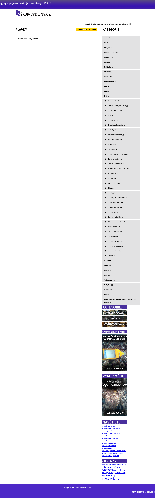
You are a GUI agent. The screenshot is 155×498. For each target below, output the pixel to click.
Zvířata (108, 62)
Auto (107, 38)
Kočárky (112, 130)
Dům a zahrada (111, 52)
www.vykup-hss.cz (109, 446)
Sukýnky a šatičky (115, 217)
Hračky (111, 115)
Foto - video (110, 81)
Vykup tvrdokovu (111, 468)
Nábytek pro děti (115, 140)
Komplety (112, 178)
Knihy (107, 275)
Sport (107, 265)
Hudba (108, 270)
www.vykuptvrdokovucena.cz (112, 438)
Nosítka (112, 144)
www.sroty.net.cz (108, 451)
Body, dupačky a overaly (118, 154)
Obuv (111, 188)
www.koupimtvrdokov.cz (111, 433)
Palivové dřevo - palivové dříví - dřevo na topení (120, 301)
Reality (108, 57)
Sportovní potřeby (115, 246)
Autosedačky (114, 101)
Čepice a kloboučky (116, 164)
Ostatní (111, 256)
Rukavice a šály (115, 207)
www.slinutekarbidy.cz (110, 443)
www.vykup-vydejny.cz (110, 456)
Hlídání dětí (113, 120)
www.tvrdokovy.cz (108, 436)
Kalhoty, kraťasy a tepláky (118, 169)
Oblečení (112, 149)
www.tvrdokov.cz (108, 426)
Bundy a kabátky (115, 159)
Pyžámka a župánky (116, 202)
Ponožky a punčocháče (117, 198)
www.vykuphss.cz (108, 448)
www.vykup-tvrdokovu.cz (111, 431)
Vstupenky (109, 280)
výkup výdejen (106, 464)
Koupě (108, 294)
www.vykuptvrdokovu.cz (111, 428)
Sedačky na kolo (115, 241)
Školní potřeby (114, 251)
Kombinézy (113, 173)
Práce (107, 86)
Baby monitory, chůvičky (118, 106)
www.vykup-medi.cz (115, 453)
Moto (107, 43)
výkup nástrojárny (110, 476)
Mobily (108, 77)
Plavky (111, 193)
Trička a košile (114, 227)
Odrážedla (113, 236)
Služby (108, 91)
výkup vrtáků (108, 467)
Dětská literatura (115, 110)
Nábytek (108, 285)
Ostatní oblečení (115, 231)
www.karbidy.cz (108, 441)
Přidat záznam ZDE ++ (87, 29)
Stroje (108, 48)
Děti (106, 96)
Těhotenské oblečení (116, 222)
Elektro (108, 72)
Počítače (108, 67)
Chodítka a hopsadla (116, 125)
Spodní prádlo (114, 212)
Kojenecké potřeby (116, 135)
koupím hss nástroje (119, 464)
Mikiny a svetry (114, 183)
